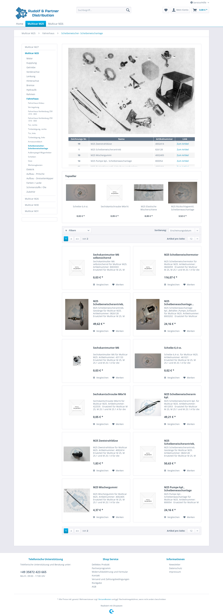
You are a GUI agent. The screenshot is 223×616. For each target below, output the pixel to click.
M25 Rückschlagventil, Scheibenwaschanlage (182, 208)
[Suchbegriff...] (104, 10)
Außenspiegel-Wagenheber (40, 152)
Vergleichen (101, 284)
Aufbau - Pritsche (35, 173)
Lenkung (30, 76)
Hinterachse (32, 80)
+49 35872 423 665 (33, 572)
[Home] (19, 24)
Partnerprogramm (101, 568)
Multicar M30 (32, 204)
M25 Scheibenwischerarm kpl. (180, 396)
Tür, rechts (32, 125)
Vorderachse (32, 71)
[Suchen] (128, 10)
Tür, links (32, 133)
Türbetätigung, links (36, 137)
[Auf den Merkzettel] (118, 284)
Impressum (175, 571)
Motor (29, 58)
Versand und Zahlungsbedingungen (110, 579)
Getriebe (30, 67)
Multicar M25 (32, 53)
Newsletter (174, 564)
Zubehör (30, 191)
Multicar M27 (32, 47)
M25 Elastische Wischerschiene (148, 208)
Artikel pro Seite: (176, 238)
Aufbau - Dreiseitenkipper (39, 178)
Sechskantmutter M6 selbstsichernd (106, 256)
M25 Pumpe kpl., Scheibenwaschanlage (178, 489)
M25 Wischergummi (105, 487)
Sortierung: (160, 230)
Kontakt (96, 575)
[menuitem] (104, 11)
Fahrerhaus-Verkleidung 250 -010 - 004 (40, 119)
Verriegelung (33, 107)
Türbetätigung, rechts (37, 129)
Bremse (30, 85)
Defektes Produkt (100, 564)
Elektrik (30, 169)
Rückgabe (97, 582)
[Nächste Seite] (71, 238)
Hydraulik (31, 89)
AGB (94, 586)
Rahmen (30, 94)
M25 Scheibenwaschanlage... (179, 303)
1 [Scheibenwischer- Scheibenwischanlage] (66, 238)
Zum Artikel (183, 143)
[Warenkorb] (200, 10)
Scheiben (32, 156)
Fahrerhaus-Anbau (36, 103)
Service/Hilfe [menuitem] (198, 2)
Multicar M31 (32, 211)
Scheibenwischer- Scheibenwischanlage (38, 147)
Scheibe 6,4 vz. (80, 206)
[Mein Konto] (180, 10)
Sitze (30, 161)
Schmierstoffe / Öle (36, 187)
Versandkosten (104, 599)
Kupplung (31, 62)
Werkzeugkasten (35, 165)
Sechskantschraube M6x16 (115, 206)
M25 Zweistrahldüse (105, 440)
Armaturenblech (35, 141)
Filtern (70, 230)
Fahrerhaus (32, 98)
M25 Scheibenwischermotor (181, 254)
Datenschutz (175, 568)
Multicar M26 (32, 198)
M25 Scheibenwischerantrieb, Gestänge (108, 303)
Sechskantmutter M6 (106, 347)
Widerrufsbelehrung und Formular (110, 571)
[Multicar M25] (35, 24)
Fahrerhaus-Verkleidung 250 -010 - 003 (40, 112)
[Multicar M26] (56, 24)
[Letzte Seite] (77, 238)
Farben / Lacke (34, 182)
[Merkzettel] (166, 10)
